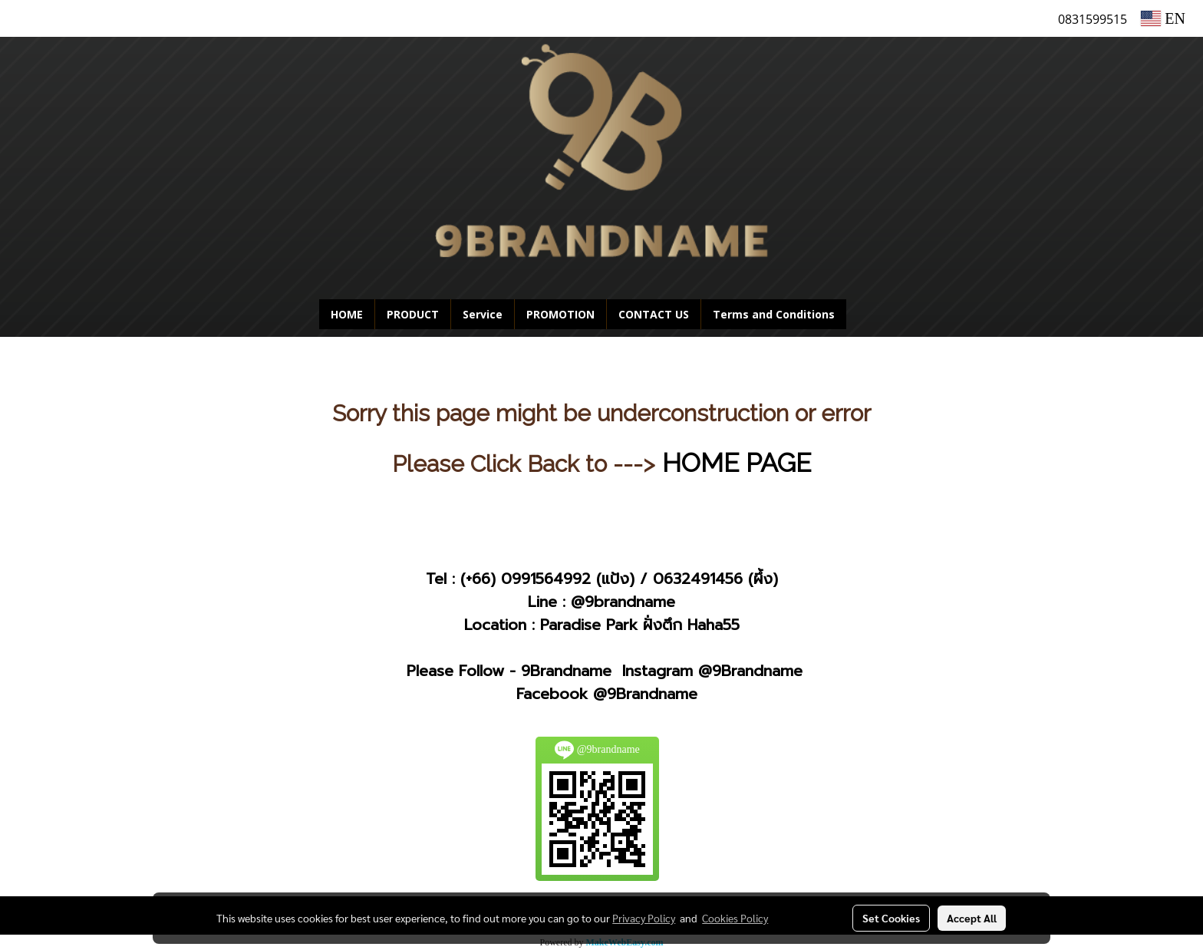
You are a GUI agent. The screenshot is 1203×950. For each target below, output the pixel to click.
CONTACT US (653, 314)
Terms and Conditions (774, 314)
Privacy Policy (643, 918)
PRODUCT (413, 314)
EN (1163, 18)
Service (483, 314)
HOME (347, 314)
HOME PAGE (736, 462)
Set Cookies (891, 918)
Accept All (972, 918)
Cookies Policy (735, 918)
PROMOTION (560, 314)
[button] (869, 314)
